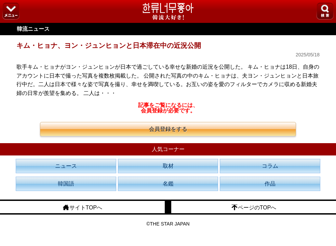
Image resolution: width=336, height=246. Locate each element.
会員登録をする (168, 129)
